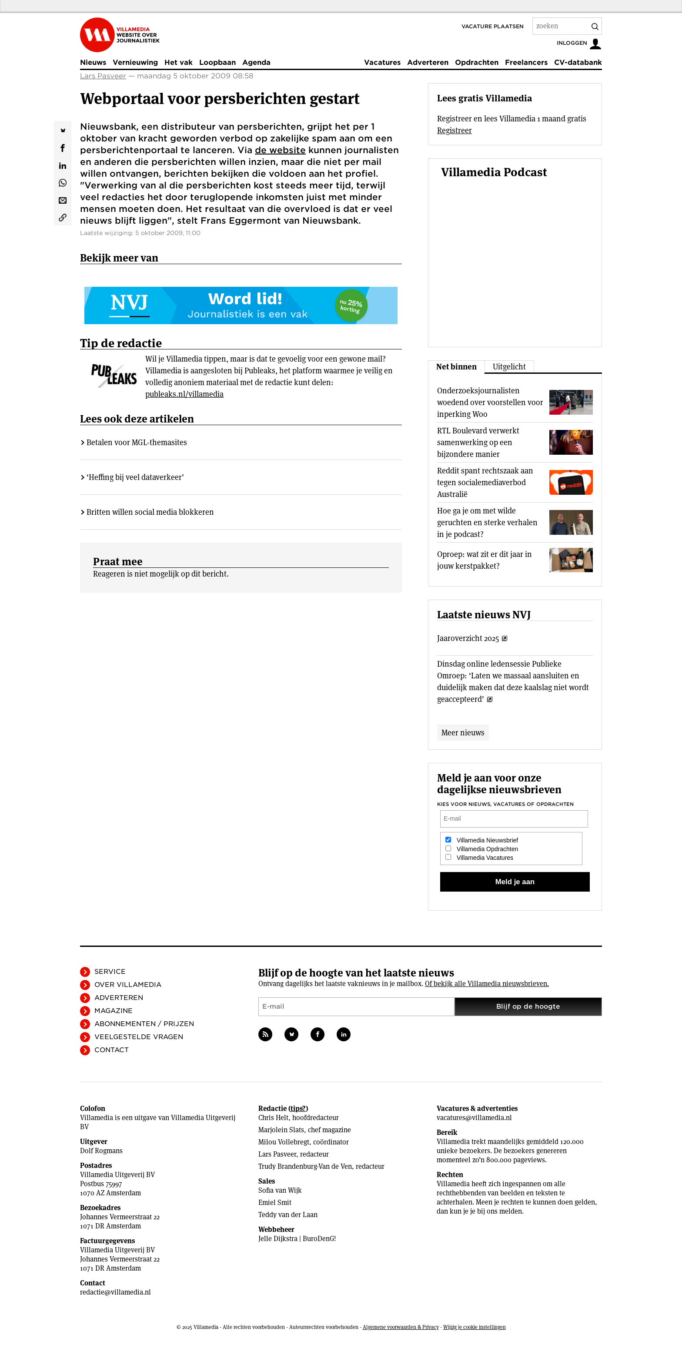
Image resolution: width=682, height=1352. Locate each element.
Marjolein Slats (281, 1129)
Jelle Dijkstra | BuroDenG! (297, 1238)
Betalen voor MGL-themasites (137, 442)
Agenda (256, 62)
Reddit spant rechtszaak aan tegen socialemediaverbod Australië (485, 482)
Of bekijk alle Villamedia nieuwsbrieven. (487, 983)
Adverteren (427, 62)
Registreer (454, 130)
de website (280, 150)
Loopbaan (217, 62)
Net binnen (456, 367)
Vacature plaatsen (492, 26)
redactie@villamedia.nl (115, 1292)
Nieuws (93, 62)
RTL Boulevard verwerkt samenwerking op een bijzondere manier (478, 442)
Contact (111, 1050)
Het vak (178, 62)
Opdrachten (476, 62)
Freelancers (526, 62)
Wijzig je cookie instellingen (474, 1327)
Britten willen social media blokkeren (150, 512)
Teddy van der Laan (288, 1214)
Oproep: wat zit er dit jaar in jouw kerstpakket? (484, 560)
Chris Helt (273, 1117)
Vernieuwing (135, 62)
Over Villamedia (127, 985)
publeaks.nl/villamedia (184, 394)
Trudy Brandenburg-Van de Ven (305, 1166)
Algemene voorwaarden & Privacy (401, 1327)
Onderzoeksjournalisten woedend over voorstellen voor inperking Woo (490, 402)
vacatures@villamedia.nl (474, 1117)
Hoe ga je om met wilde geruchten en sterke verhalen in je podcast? (487, 522)
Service (110, 972)
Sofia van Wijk (280, 1190)
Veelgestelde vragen (138, 1037)
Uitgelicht (509, 367)
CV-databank (578, 62)
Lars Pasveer (103, 76)
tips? (298, 1108)
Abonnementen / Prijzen (144, 1024)
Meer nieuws (463, 733)
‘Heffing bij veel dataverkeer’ (135, 477)
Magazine (113, 1011)
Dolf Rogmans (101, 1150)
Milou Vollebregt (283, 1142)
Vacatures (382, 62)
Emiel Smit (274, 1202)
